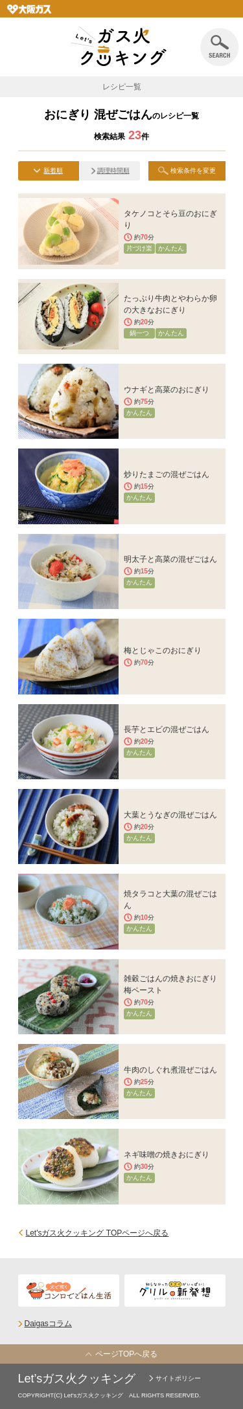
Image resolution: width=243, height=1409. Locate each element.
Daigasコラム (48, 1323)
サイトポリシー (178, 1378)
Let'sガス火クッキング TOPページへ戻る (97, 1232)
